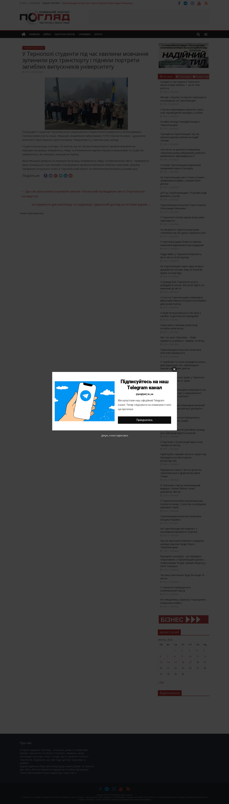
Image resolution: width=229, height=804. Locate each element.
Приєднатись (144, 420)
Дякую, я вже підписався (114, 435)
